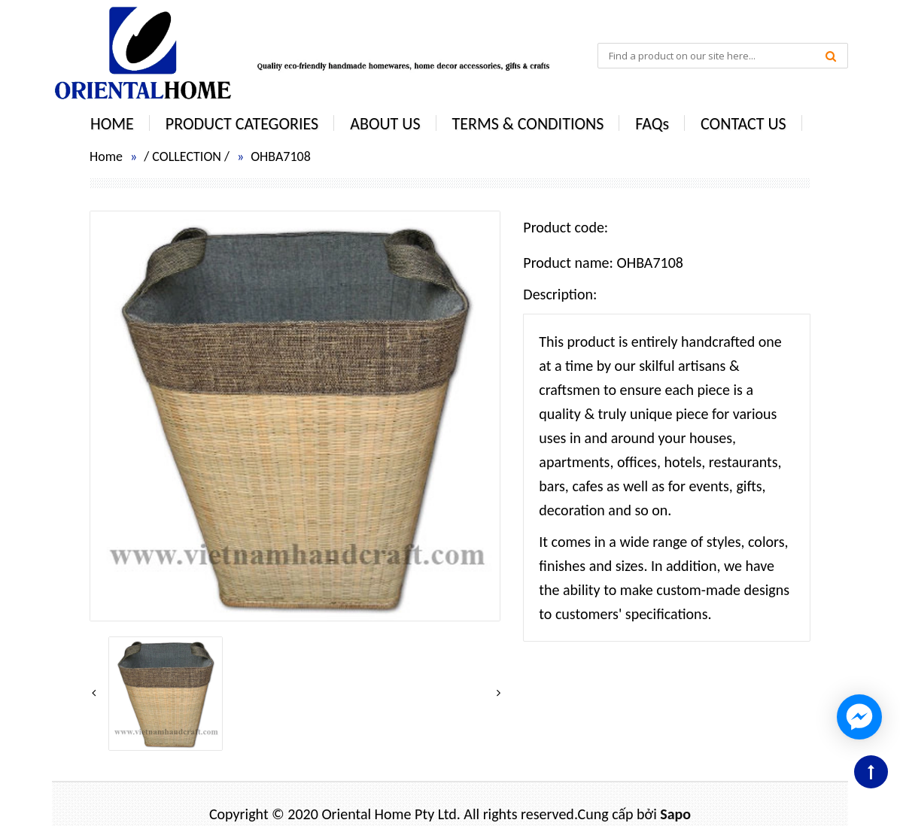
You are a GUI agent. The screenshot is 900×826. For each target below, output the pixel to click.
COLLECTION (186, 156)
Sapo (675, 814)
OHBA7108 (281, 156)
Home (106, 156)
